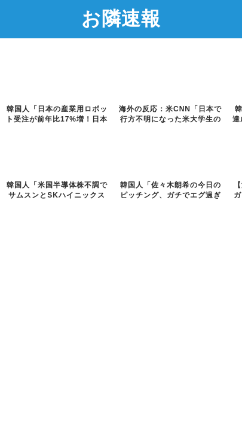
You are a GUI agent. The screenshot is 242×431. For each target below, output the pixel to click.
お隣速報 (121, 18)
